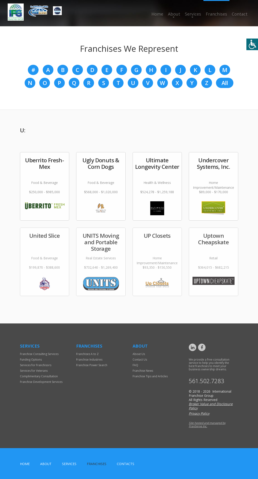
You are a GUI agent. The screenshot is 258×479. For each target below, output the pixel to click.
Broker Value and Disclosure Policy (211, 406)
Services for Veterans (34, 371)
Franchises (216, 14)
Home (157, 14)
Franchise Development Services (41, 382)
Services (193, 14)
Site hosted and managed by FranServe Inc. (207, 424)
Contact (240, 14)
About (174, 14)
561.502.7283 (206, 381)
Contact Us (140, 360)
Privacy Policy (199, 413)
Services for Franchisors (35, 365)
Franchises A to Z (87, 354)
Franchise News (143, 371)
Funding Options (31, 360)
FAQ (135, 365)
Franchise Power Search (91, 365)
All (225, 83)
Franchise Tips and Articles (150, 376)
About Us (139, 354)
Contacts (125, 464)
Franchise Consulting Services (39, 354)
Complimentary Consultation (39, 376)
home (25, 464)
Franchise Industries (89, 360)
